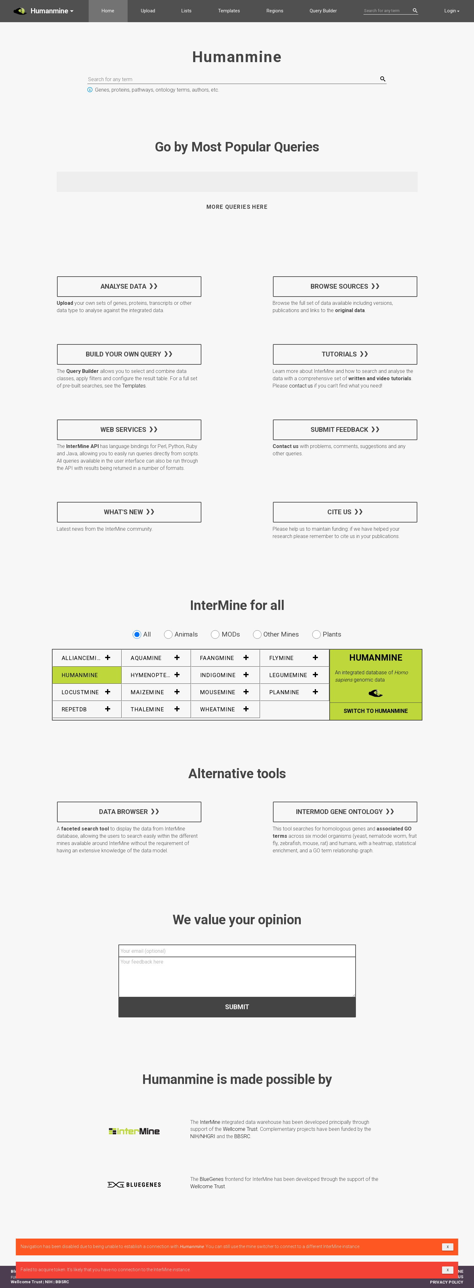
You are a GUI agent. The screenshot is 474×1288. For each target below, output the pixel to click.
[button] (44, 11)
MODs (225, 634)
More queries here (237, 207)
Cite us (339, 512)
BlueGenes (212, 1179)
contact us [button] (301, 386)
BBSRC (242, 1136)
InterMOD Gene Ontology (339, 812)
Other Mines (276, 634)
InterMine (210, 1122)
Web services (123, 429)
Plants (326, 634)
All (142, 634)
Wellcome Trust (240, 1129)
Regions (275, 11)
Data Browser (123, 812)
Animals (181, 634)
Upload (148, 11)
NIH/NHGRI (202, 1136)
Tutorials (339, 354)
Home (108, 11)
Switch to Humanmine (376, 711)
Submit (237, 1006)
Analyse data (123, 286)
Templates (229, 11)
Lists (186, 11)
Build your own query (123, 354)
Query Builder (323, 11)
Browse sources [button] (339, 286)
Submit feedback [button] (339, 429)
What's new (123, 512)
